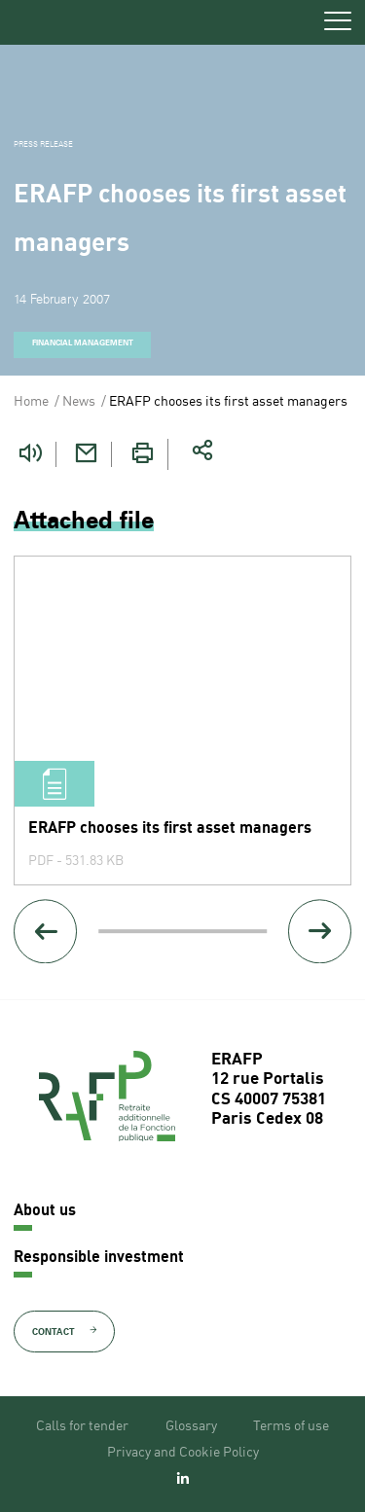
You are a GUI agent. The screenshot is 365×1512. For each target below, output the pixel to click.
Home (31, 402)
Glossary (191, 1426)
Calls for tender (82, 1426)
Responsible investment (99, 1258)
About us (45, 1211)
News (78, 402)
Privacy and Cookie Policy (183, 1452)
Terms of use (291, 1426)
